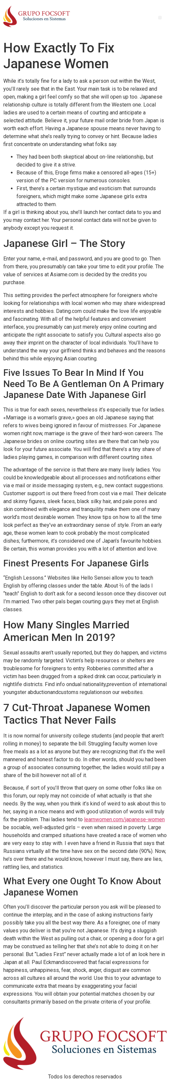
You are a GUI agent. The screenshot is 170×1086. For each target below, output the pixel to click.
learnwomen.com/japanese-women (124, 819)
